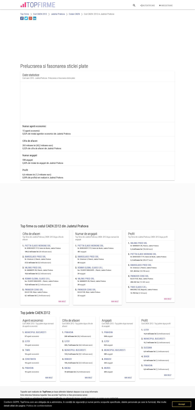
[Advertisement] (69, 41)
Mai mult (62, 301)
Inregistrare (166, 5)
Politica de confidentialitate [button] (39, 406)
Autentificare (147, 5)
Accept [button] (181, 404)
